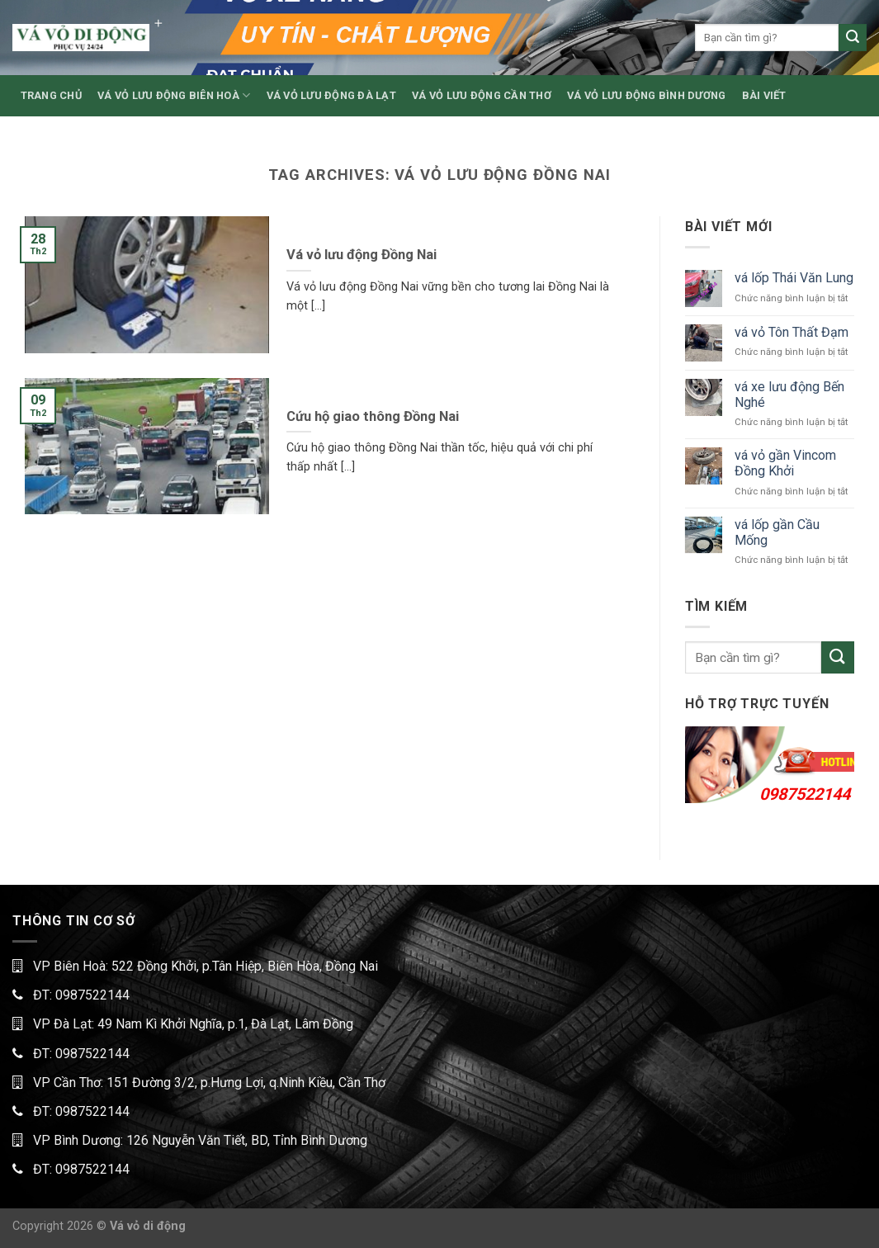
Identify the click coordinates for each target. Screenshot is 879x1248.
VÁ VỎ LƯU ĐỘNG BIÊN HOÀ (173, 95)
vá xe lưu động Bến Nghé (789, 394)
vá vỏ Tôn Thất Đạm (791, 332)
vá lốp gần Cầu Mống (777, 532)
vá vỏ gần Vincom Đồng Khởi (785, 463)
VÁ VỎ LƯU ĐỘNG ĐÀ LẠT (331, 95)
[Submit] (853, 38)
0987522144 (804, 794)
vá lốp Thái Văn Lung (794, 278)
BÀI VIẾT (764, 95)
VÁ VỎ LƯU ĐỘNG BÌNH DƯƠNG (646, 95)
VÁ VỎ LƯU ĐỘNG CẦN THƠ (481, 95)
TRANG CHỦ (51, 95)
